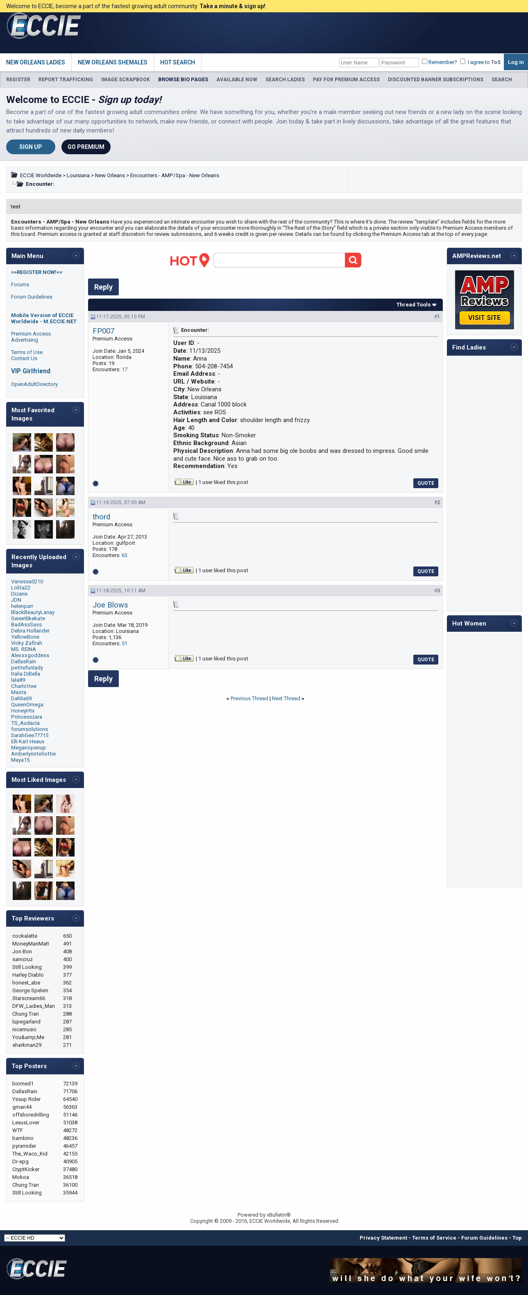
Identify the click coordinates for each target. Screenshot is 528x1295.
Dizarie (19, 594)
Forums (20, 284)
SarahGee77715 (29, 735)
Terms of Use (27, 352)
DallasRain (23, 661)
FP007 (103, 331)
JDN (16, 600)
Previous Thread (249, 698)
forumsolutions (29, 729)
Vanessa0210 (27, 581)
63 (124, 555)
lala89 (18, 680)
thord (101, 516)
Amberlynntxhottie (33, 754)
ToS (496, 62)
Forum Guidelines (31, 297)
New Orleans (110, 175)
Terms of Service (434, 1238)
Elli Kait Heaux (28, 741)
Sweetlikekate (28, 618)
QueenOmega (27, 704)
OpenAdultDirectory (34, 384)
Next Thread (286, 698)
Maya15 (20, 760)
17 (124, 369)
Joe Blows (110, 605)
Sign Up (30, 147)
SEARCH (502, 79)
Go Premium (86, 147)
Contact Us (24, 358)
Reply (103, 287)
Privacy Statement (383, 1238)
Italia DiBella (25, 674)
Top (517, 1238)
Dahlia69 (21, 698)
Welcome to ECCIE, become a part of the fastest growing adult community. (135, 6)
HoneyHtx (23, 711)
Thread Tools (414, 304)
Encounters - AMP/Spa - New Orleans (174, 175)
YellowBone (25, 637)
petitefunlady (27, 668)
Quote (425, 483)
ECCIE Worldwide (40, 175)
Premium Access (31, 334)
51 (124, 643)
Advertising (24, 340)
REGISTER (18, 79)
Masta (18, 692)
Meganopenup (28, 748)
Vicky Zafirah (26, 643)
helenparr (22, 606)
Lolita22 (20, 588)
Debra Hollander (30, 631)
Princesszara (26, 717)
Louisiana (78, 175)
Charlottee (23, 686)
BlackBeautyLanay (32, 612)
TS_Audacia (25, 723)
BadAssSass (26, 624)
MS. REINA (23, 649)
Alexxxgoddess (30, 655)
